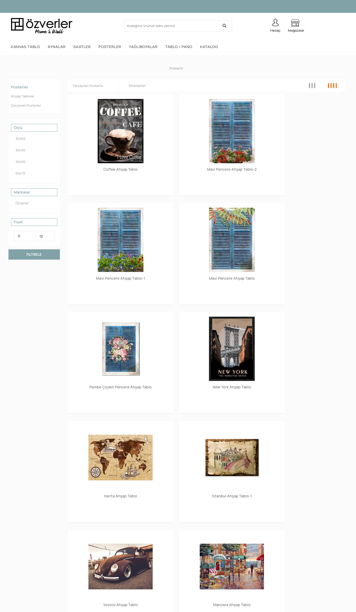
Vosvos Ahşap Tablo (100, 289)
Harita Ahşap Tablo (241, 215)
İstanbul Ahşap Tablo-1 (312, 215)
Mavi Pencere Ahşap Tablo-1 (241, 143)
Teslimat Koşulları (280, 587)
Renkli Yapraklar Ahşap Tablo (312, 291)
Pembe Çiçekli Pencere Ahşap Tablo (100, 217)
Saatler (82, 46)
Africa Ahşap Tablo (241, 289)
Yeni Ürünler (106, 546)
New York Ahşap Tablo (171, 215)
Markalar (22, 191)
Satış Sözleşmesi (280, 546)
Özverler (21, 202)
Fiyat (18, 221)
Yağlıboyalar (143, 46)
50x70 (19, 172)
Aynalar (57, 46)
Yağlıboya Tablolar (26, 576)
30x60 (20, 137)
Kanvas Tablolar (24, 535)
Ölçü (18, 127)
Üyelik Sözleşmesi (281, 576)
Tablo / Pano (178, 46)
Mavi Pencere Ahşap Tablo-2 (171, 143)
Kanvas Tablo (25, 46)
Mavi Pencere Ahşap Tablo (312, 143)
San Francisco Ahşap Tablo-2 (171, 365)
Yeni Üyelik (190, 535)
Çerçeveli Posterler (26, 104)
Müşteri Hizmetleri (111, 556)
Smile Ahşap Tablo (312, 363)
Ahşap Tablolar (22, 95)
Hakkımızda (275, 535)
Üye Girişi (189, 546)
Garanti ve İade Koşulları (286, 556)
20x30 (19, 160)
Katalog (209, 46)
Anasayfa (104, 535)
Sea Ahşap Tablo (100, 363)
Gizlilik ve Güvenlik (281, 566)
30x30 (19, 149)
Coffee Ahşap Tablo (100, 141)
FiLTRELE (34, 253)
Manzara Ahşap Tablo (170, 289)
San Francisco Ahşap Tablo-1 (241, 365)
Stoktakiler (136, 84)
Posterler (109, 46)
